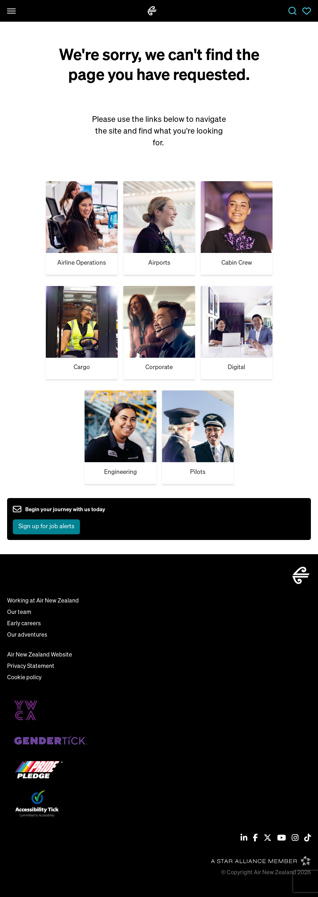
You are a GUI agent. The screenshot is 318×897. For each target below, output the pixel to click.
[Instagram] (295, 838)
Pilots (197, 472)
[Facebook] (255, 838)
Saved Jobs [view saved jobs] (306, 11)
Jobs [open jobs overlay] (292, 11)
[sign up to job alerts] (59, 519)
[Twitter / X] (267, 838)
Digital (236, 367)
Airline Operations (81, 263)
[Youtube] (281, 838)
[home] (152, 10)
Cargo (82, 367)
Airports (159, 263)
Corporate (159, 367)
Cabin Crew (236, 263)
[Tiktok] (307, 838)
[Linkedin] (244, 838)
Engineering (120, 472)
